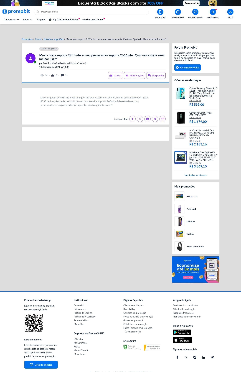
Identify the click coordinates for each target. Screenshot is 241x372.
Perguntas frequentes (183, 302)
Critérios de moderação (184, 298)
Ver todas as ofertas (196, 164)
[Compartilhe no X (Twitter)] (140, 108)
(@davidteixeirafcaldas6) (64, 53)
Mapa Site (79, 313)
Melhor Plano (80, 332)
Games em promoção (133, 310)
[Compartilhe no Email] (162, 108)
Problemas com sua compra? (187, 306)
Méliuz (77, 336)
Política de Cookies (83, 302)
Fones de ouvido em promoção (138, 306)
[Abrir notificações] (213, 14)
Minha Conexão (81, 340)
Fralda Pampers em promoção (137, 317)
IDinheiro (78, 328)
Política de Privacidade (84, 306)
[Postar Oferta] (178, 14)
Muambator (79, 343)
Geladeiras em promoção (135, 313)
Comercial (78, 295)
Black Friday (129, 298)
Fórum (38, 29)
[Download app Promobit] (160, 14)
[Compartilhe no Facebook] (132, 108)
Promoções (27, 29)
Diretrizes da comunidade (185, 295)
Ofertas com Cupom (133, 295)
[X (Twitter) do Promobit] (186, 347)
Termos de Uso (81, 310)
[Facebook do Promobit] (177, 347)
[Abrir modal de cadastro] (230, 14)
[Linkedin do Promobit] (203, 347)
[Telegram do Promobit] (212, 347)
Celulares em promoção (134, 302)
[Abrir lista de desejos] (195, 14)
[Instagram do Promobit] (194, 347)
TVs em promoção (132, 321)
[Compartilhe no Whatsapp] (147, 108)
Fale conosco (80, 298)
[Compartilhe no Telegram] (155, 108)
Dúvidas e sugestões (53, 29)
